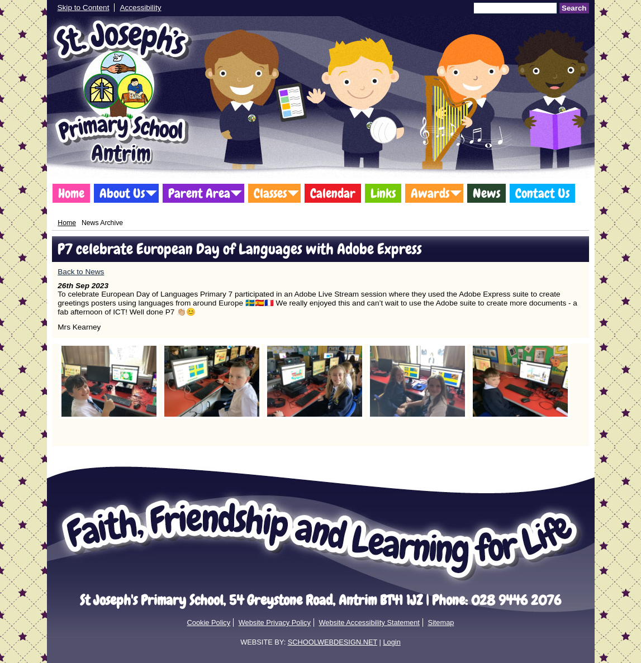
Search (574, 8)
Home (71, 193)
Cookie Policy (209, 622)
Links (383, 193)
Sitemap (441, 622)
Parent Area (199, 193)
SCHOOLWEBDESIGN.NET (332, 642)
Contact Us (542, 193)
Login (391, 642)
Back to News (81, 272)
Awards (430, 193)
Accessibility (140, 7)
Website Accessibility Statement (369, 622)
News (486, 193)
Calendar (332, 193)
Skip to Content (84, 7)
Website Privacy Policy (275, 622)
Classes (270, 193)
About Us (122, 193)
